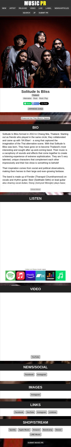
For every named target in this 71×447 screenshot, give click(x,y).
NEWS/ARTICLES (62, 8)
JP (34, 13)
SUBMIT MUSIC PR (35, 443)
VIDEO (32, 8)
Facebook (29, 374)
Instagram (41, 374)
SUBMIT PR (43, 13)
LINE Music (36, 434)
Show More (35, 189)
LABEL (48, 8)
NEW (4, 8)
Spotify (12, 430)
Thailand (35, 95)
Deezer (59, 430)
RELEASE (23, 8)
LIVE (41, 8)
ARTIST (12, 8)
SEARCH (26, 13)
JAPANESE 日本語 (35, 109)
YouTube (35, 357)
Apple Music (24, 430)
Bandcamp (47, 430)
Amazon (36, 430)
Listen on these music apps (35, 269)
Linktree (52, 412)
